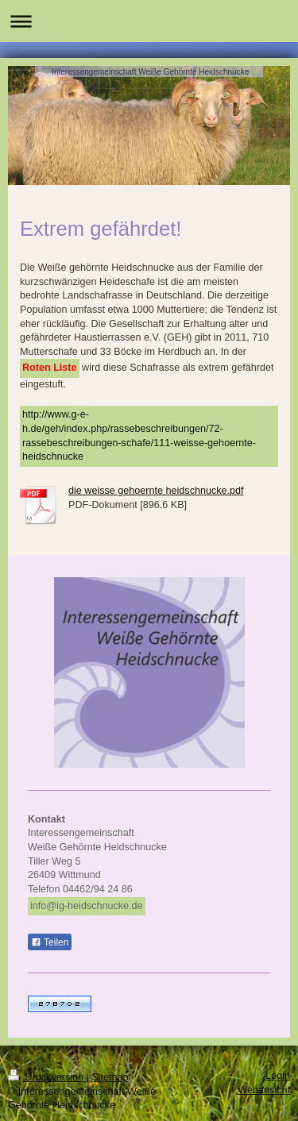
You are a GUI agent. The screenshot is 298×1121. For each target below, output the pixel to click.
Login (277, 1075)
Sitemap (109, 1077)
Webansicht (264, 1090)
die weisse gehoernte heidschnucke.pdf (156, 490)
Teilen (49, 942)
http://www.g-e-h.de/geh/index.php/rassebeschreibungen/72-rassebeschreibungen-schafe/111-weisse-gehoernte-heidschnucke (139, 435)
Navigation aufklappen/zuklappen (149, 21)
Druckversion (47, 1077)
